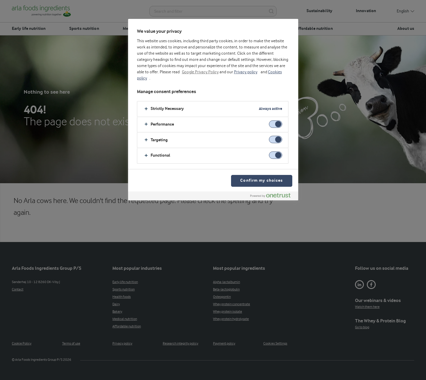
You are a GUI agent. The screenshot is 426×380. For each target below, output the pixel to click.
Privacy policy (245, 72)
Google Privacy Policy (200, 72)
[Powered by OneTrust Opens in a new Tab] (272, 196)
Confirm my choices (261, 180)
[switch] (275, 124)
